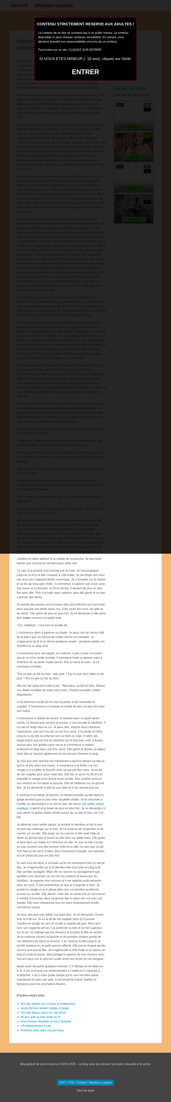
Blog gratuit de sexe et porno (39, 1064)
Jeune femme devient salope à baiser (44, 1008)
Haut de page (85, 1090)
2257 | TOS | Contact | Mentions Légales (85, 1082)
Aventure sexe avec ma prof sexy (42, 1030)
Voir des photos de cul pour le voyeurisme (47, 1003)
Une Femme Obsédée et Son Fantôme (45, 1021)
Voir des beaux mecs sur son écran (43, 1012)
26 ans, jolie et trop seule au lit (40, 1017)
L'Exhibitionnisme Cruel (35, 1025)
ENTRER (85, 72)
